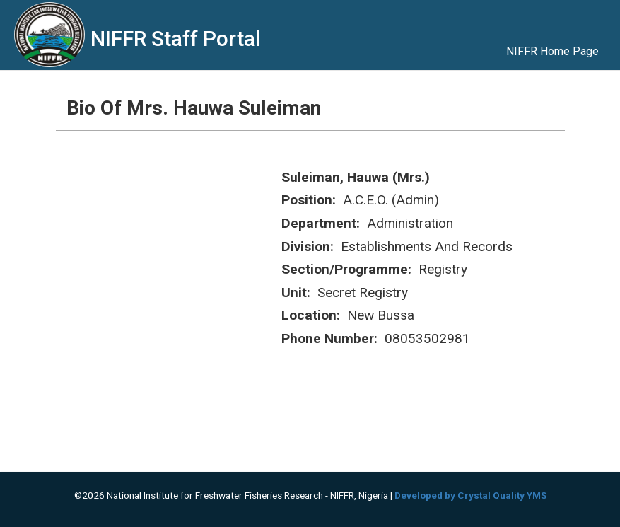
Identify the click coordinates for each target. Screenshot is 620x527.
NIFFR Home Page (552, 51)
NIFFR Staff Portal (175, 38)
